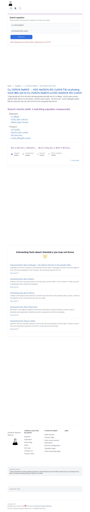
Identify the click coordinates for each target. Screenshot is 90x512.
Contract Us (28, 451)
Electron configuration (52, 445)
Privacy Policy (29, 454)
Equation (18, 86)
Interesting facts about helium (22, 279)
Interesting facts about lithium (22, 293)
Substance (28, 439)
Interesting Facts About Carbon (22, 321)
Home (9, 86)
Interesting (28, 442)
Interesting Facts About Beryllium (23, 307)
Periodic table (49, 437)
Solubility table (50, 448)
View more (74, 160)
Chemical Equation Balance (43, 506)
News (26, 445)
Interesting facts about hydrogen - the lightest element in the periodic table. (40, 265)
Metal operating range (52, 451)
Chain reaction (49, 435)
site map (27, 448)
